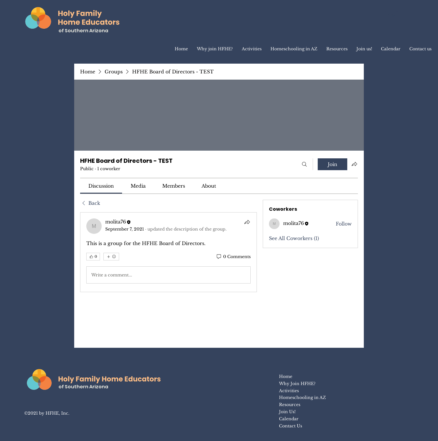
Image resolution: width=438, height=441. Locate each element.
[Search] (304, 164)
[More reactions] (111, 256)
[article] (168, 252)
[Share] (247, 222)
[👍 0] (93, 256)
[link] (101, 186)
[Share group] (354, 164)
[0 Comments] (233, 257)
